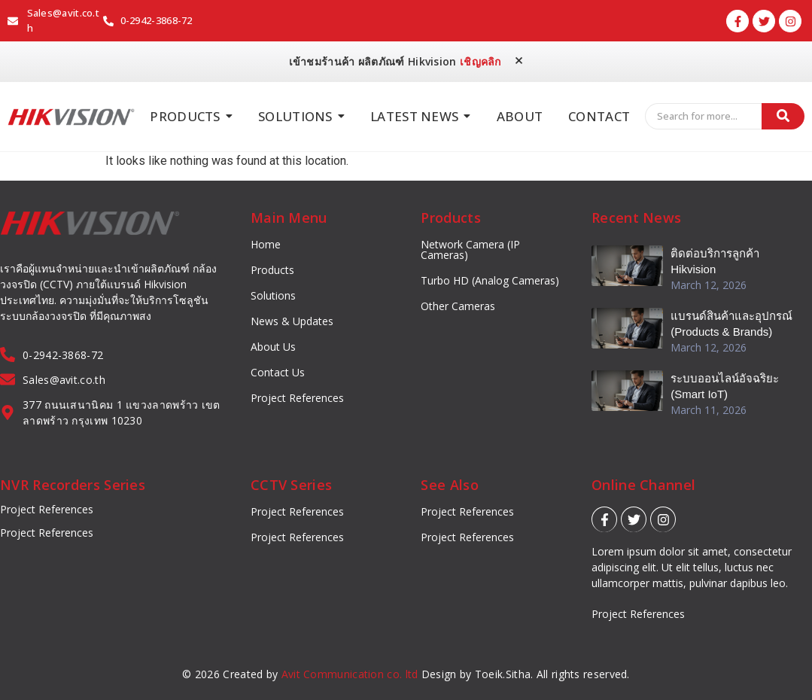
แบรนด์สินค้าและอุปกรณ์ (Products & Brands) (731, 323)
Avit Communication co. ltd (349, 674)
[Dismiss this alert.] (518, 60)
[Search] (703, 116)
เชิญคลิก (480, 61)
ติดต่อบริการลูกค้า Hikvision (715, 261)
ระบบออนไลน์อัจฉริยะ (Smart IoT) (725, 386)
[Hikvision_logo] (71, 117)
